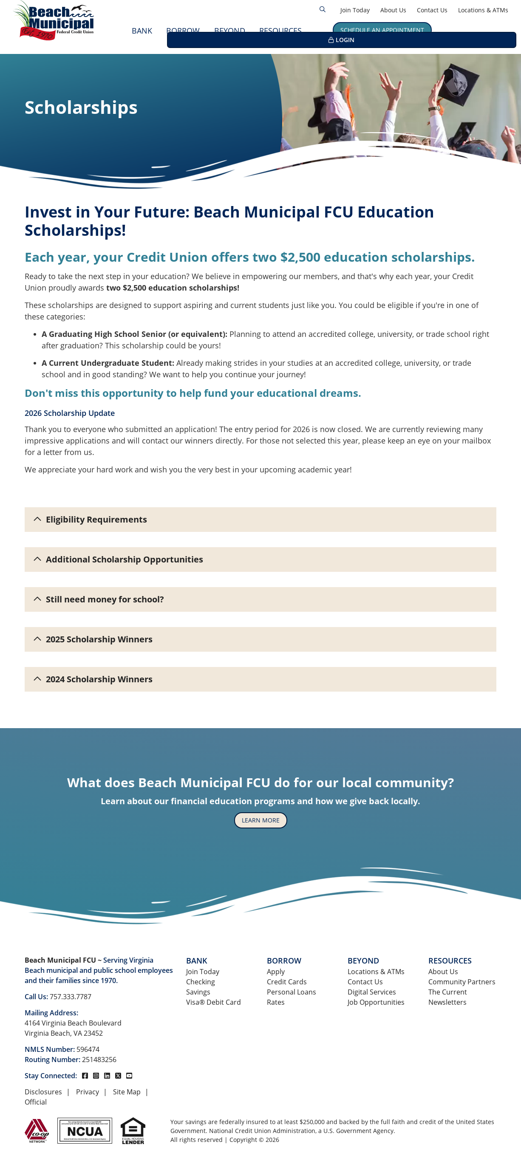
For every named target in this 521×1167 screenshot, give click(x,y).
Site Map (127, 1091)
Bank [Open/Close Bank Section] (142, 30)
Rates (276, 1002)
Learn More (261, 820)
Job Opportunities (376, 1002)
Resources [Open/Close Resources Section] (280, 30)
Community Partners (462, 981)
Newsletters (447, 1002)
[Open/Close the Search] (322, 9)
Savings (198, 992)
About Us (393, 10)
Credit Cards (287, 981)
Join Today (355, 10)
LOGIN (478, 30)
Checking (200, 981)
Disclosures (43, 1091)
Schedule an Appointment (382, 30)
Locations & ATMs (483, 10)
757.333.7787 (70, 996)
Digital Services (372, 992)
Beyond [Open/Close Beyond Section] (229, 30)
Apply (276, 971)
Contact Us (432, 10)
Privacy (87, 1091)
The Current (447, 992)
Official (36, 1102)
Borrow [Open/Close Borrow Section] (183, 30)
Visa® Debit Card (213, 1002)
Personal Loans (291, 992)
